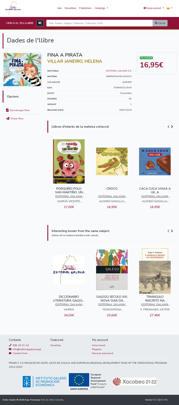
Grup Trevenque (32, 399)
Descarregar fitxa (17, 110)
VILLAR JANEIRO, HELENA (74, 61)
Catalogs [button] (100, 8)
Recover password (102, 353)
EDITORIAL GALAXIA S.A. (119, 70)
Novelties (70, 8)
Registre (96, 349)
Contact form (18, 353)
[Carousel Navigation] (170, 126)
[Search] (99, 23)
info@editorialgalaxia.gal (25, 349)
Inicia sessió (98, 345)
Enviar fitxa (14, 118)
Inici (59, 8)
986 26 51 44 (19, 345)
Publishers (85, 8)
